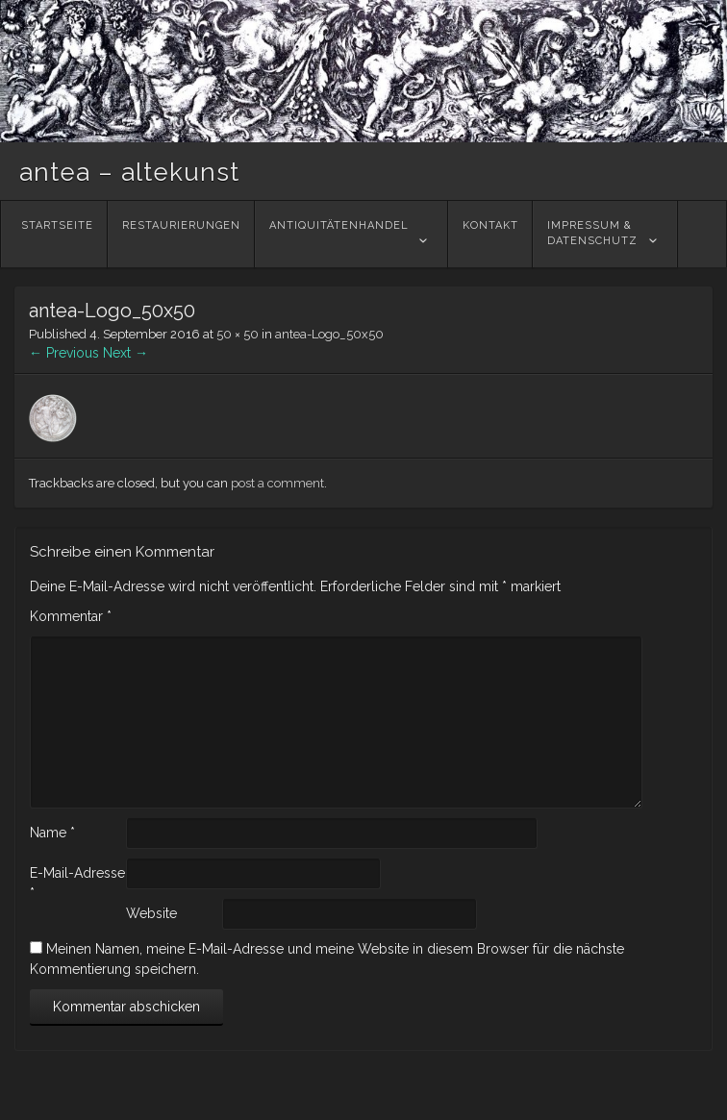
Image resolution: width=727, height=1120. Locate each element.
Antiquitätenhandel (339, 233)
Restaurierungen (181, 233)
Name (52, 832)
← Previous (64, 353)
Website (151, 913)
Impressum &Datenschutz (592, 233)
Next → (125, 353)
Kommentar (71, 616)
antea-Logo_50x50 (329, 334)
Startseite (57, 233)
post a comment (277, 483)
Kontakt (490, 233)
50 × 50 (237, 334)
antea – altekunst (129, 172)
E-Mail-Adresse (77, 883)
